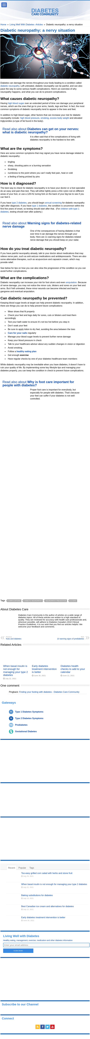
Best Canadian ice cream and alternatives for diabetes (47, 906)
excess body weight (59, 118)
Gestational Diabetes (26, 731)
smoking (45, 118)
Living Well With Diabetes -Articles (26, 24)
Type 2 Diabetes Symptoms (29, 718)
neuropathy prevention (56, 601)
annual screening (53, 203)
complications (14, 601)
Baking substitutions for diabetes (37, 895)
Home (3, 24)
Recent (11, 868)
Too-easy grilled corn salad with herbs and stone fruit (46, 873)
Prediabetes (21, 725)
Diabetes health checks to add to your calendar (73, 669)
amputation (71, 282)
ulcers (73, 601)
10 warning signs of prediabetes (70, 638)
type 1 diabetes (39, 206)
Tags (31, 868)
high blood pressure (29, 118)
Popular (22, 868)
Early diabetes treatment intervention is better (44, 669)
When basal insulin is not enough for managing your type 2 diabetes (15, 670)
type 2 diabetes (19, 203)
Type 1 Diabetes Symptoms (29, 712)
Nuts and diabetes (20, 638)
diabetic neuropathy (9, 86)
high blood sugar (16, 103)
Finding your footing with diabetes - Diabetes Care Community (49, 692)
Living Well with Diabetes (21, 936)
